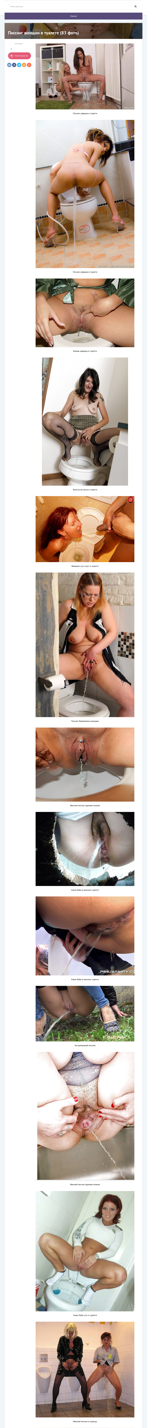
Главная (73, 16)
